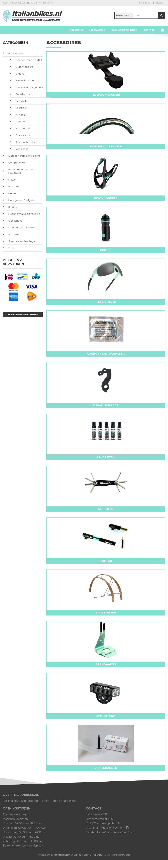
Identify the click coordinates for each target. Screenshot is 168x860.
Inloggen (160, 3)
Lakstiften (21, 107)
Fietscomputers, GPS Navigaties (21, 171)
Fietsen (12, 179)
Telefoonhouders (26, 142)
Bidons (20, 73)
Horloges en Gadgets (21, 200)
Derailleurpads (24, 94)
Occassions (15, 220)
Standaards (23, 135)
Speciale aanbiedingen (22, 241)
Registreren (145, 3)
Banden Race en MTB (29, 59)
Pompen (21, 121)
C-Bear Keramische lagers (24, 155)
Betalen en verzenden (125, 30)
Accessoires (15, 53)
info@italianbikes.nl (114, 827)
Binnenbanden (25, 80)
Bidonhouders (24, 66)
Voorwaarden (97, 30)
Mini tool (21, 114)
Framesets (14, 186)
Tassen (12, 248)
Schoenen (14, 234)
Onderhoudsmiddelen (21, 227)
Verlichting (22, 148)
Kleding (13, 206)
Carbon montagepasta (29, 87)
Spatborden (23, 128)
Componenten (17, 162)
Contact (149, 30)
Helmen (13, 193)
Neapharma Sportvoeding (24, 213)
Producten (76, 30)
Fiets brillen (22, 101)
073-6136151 (93, 827)
